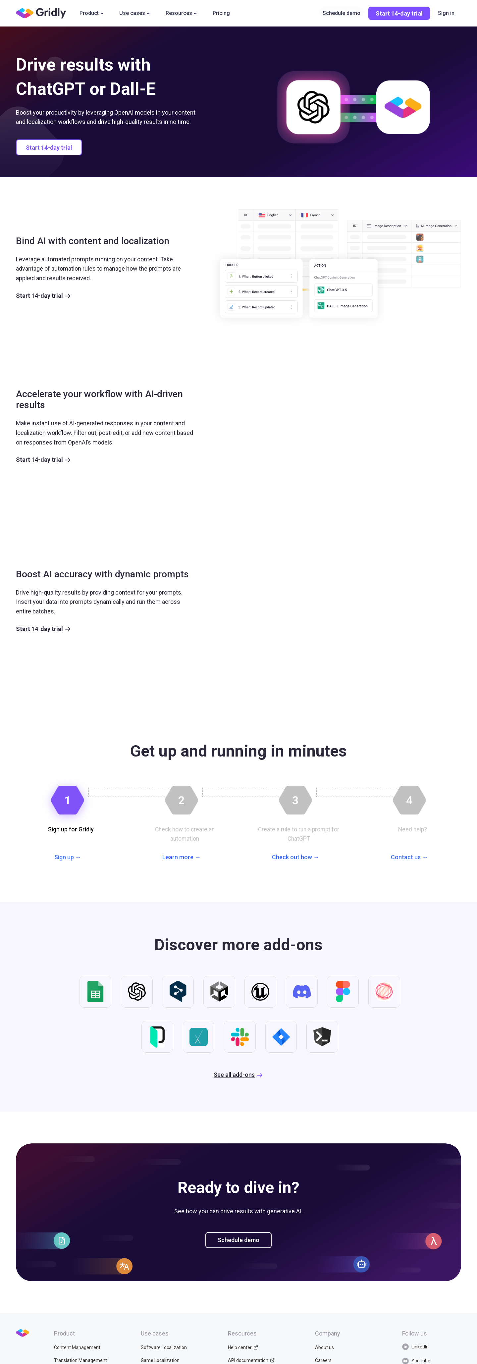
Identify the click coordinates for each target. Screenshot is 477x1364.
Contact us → (409, 859)
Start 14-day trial (399, 13)
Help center (243, 1358)
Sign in (446, 13)
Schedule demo (238, 1251)
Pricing (221, 13)
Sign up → (67, 859)
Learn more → (181, 859)
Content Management (77, 1358)
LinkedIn (415, 1358)
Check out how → (295, 859)
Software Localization (164, 1358)
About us (324, 1358)
